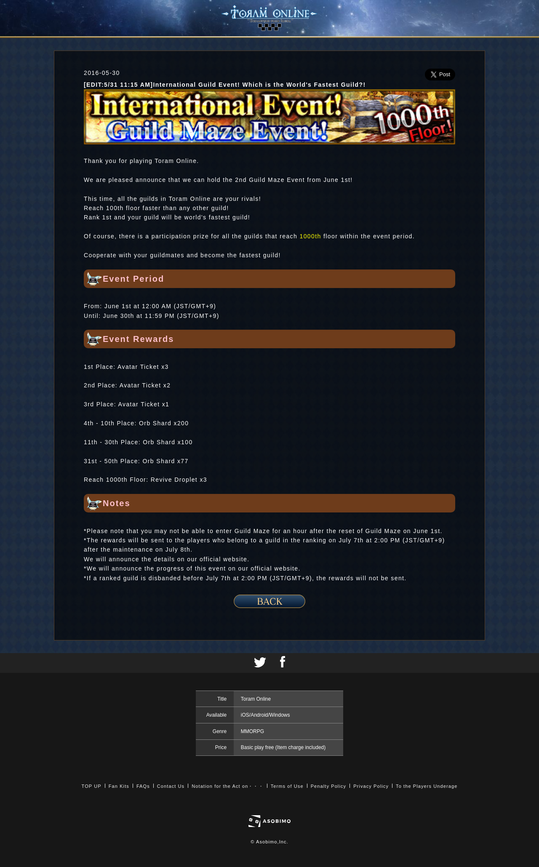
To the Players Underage (426, 786)
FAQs (143, 786)
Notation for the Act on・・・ (227, 786)
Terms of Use (287, 786)
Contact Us (170, 786)
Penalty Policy (329, 786)
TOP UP (91, 786)
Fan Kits (119, 786)
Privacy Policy (371, 786)
